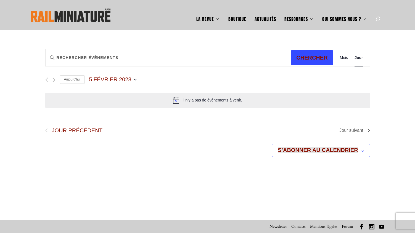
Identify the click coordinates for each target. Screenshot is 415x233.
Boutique (237, 11)
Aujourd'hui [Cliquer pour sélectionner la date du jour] (72, 79)
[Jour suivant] (53, 79)
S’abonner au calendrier (318, 150)
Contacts (298, 226)
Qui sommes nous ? (341, 11)
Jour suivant (354, 130)
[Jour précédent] (46, 79)
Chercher (311, 57)
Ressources (296, 11)
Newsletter (278, 226)
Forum (347, 226)
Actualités (265, 11)
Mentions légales (323, 226)
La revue (205, 11)
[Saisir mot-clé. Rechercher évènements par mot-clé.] (107, 57)
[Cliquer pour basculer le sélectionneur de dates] (112, 79)
